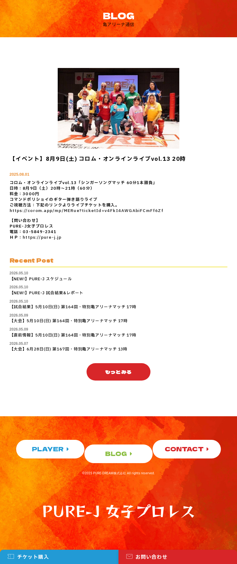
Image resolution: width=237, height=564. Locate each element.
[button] (119, 372)
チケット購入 (33, 558)
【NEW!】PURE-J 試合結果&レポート (47, 293)
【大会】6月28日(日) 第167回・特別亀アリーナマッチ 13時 (69, 349)
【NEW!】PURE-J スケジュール (41, 279)
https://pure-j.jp (42, 237)
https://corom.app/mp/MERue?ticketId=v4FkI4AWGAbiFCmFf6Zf (86, 211)
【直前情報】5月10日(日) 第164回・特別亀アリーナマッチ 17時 (73, 335)
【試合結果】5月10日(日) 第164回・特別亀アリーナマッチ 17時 (73, 307)
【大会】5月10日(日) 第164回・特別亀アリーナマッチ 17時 (69, 321)
